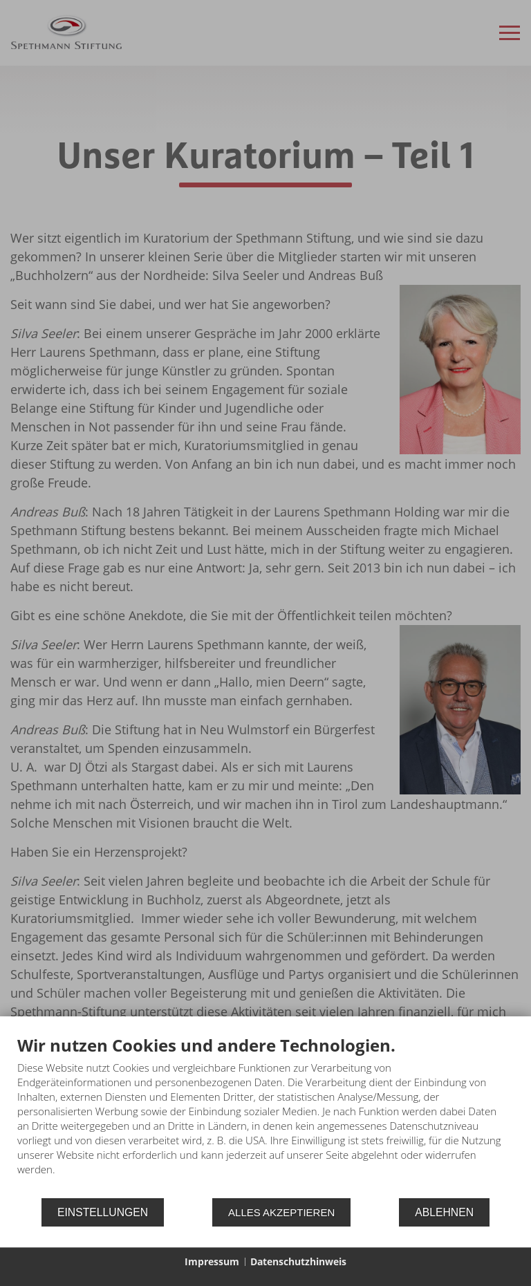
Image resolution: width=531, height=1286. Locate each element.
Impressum (212, 1261)
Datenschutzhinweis (298, 1261)
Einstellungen (102, 1212)
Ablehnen (444, 1212)
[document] (265, 1116)
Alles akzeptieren (281, 1212)
